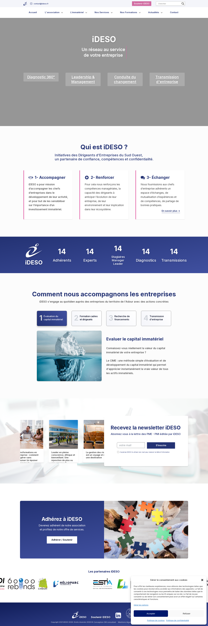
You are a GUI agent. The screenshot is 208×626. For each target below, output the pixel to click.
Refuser (186, 613)
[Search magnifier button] (183, 4)
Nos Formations (128, 12)
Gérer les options (141, 605)
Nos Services (102, 12)
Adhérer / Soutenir (62, 539)
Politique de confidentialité (177, 620)
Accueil (33, 12)
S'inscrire (161, 445)
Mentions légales (125, 622)
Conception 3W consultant (105, 622)
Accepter (151, 613)
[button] (202, 580)
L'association (52, 12)
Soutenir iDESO (141, 3)
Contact (174, 12)
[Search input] (169, 4)
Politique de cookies (156, 620)
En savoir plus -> (171, 210)
